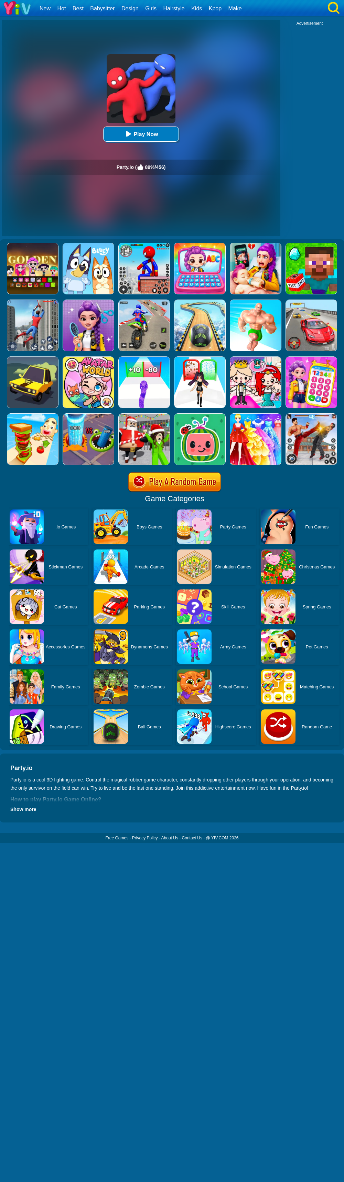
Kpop (215, 8)
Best (78, 8)
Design (130, 8)
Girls (151, 8)
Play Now (141, 134)
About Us (169, 838)
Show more (23, 809)
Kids (196, 8)
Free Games (116, 838)
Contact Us (192, 838)
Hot (61, 8)
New (45, 8)
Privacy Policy (145, 838)
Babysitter (102, 8)
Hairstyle (174, 8)
